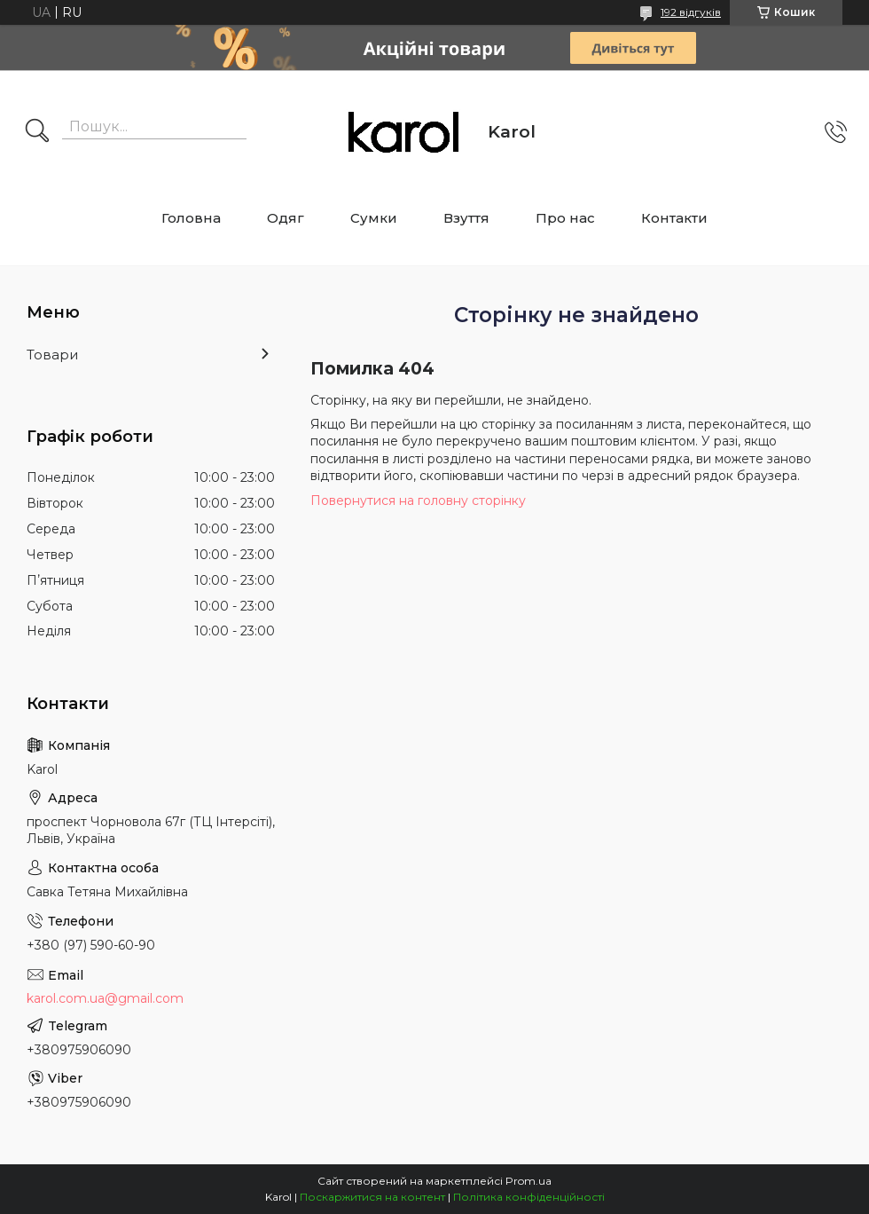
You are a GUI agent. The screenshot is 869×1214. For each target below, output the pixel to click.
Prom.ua (528, 1180)
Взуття (466, 217)
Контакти (674, 217)
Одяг (285, 217)
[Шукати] (37, 132)
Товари (52, 354)
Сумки (373, 217)
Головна (191, 217)
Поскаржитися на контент (372, 1196)
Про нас (565, 217)
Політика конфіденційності (529, 1196)
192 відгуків (691, 12)
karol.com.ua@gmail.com (105, 998)
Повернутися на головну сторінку (418, 500)
